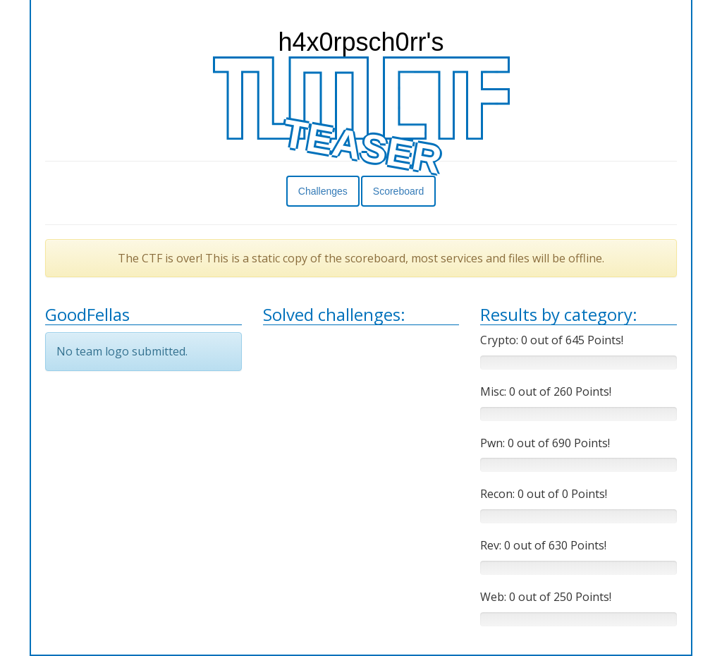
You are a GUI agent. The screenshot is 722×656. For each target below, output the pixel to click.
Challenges (323, 191)
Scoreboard (398, 191)
